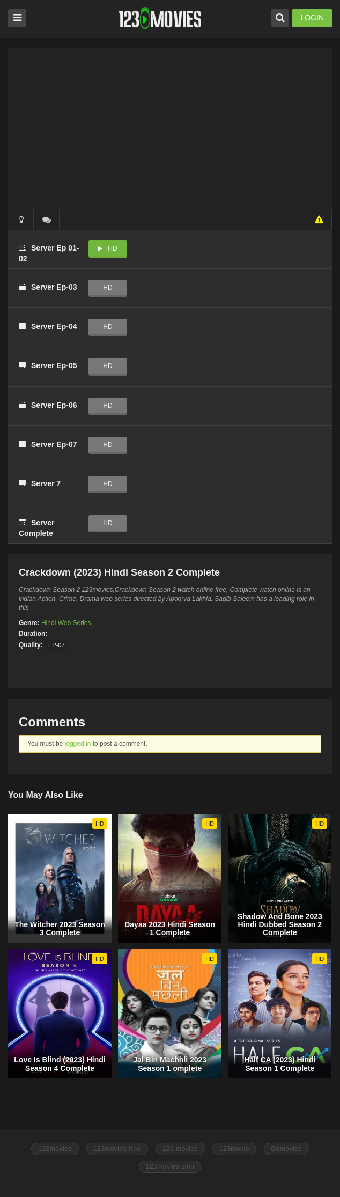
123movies (55, 1148)
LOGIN (312, 17)
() (46, 219)
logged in (78, 743)
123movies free (117, 1148)
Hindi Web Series (66, 623)
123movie (234, 1148)
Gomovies (286, 1148)
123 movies (180, 1148)
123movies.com (170, 1166)
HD (112, 248)
